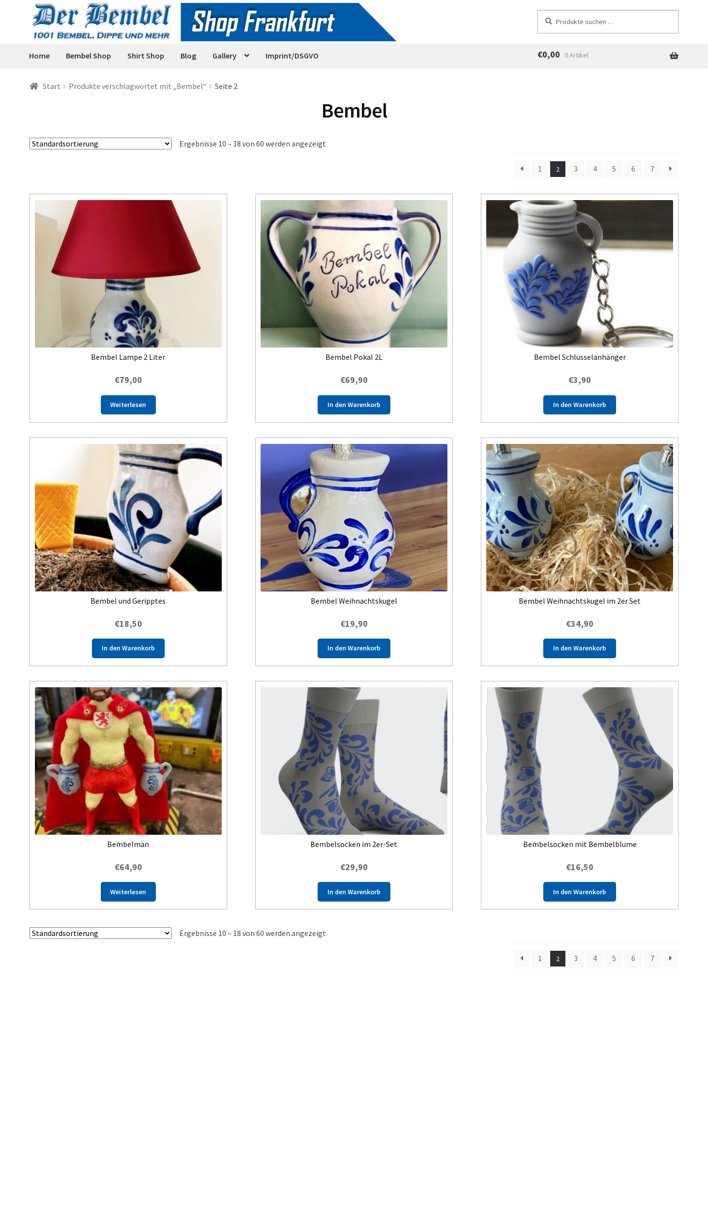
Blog (188, 55)
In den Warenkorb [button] (354, 404)
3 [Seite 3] (576, 169)
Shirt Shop (145, 55)
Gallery (224, 55)
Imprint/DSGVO (292, 55)
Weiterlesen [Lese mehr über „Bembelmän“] (128, 891)
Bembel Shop (88, 55)
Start (51, 86)
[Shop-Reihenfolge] (101, 143)
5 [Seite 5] (614, 169)
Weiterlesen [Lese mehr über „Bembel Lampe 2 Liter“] (128, 404)
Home (39, 55)
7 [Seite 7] (652, 169)
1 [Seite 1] (540, 169)
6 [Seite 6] (633, 169)
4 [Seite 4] (595, 169)
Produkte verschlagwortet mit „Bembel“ (137, 86)
